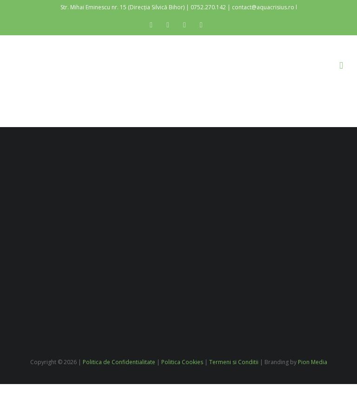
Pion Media (312, 362)
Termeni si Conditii (233, 362)
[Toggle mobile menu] (341, 66)
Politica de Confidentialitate (119, 362)
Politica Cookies (182, 362)
